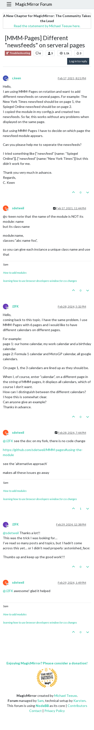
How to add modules (15, 272)
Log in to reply (78, 61)
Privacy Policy (54, 711)
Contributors (77, 706)
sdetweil (18, 208)
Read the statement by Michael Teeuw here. (47, 26)
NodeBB (42, 706)
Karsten (79, 701)
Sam (40, 701)
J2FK (15, 306)
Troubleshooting (18, 53)
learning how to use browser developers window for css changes (40, 281)
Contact (35, 711)
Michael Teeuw (65, 695)
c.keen (16, 78)
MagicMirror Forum (33, 4)
